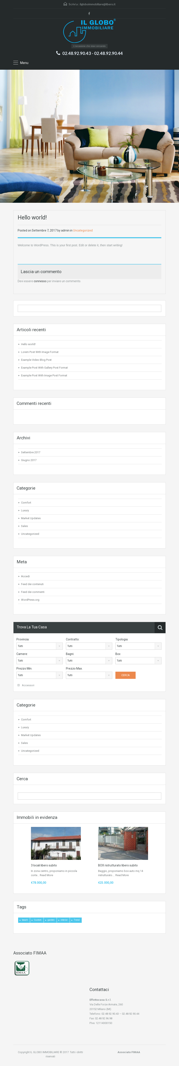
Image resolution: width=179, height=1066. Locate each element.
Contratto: (72, 639)
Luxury (25, 510)
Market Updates (31, 518)
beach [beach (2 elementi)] (25, 920)
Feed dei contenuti (32, 584)
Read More (46, 875)
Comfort (26, 502)
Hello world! (28, 344)
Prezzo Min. (24, 668)
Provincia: (22, 639)
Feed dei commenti (32, 592)
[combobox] (39, 646)
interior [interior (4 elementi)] (64, 920)
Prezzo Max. (74, 668)
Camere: (22, 654)
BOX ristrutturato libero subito (118, 865)
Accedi (25, 576)
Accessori (25, 685)
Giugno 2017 (28, 460)
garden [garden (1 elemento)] (51, 920)
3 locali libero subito (44, 865)
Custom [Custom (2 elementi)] (37, 920)
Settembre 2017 (30, 452)
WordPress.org (30, 599)
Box (117, 654)
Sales (24, 526)
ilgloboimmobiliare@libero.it (98, 4)
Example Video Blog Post (36, 359)
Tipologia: (121, 639)
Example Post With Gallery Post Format (44, 367)
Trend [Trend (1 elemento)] (77, 920)
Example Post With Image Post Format (44, 375)
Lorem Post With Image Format (40, 352)
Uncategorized (83, 230)
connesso (40, 281)
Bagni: (70, 654)
